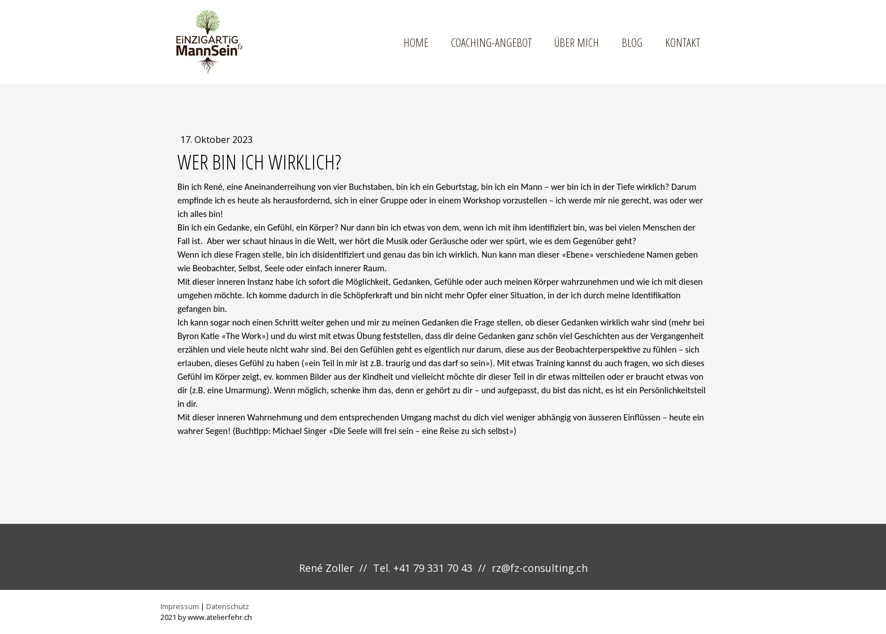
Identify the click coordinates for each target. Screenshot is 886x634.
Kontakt (682, 42)
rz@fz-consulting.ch (540, 568)
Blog (632, 42)
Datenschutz (227, 606)
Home (415, 42)
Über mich (576, 42)
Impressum (179, 606)
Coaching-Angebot (491, 42)
